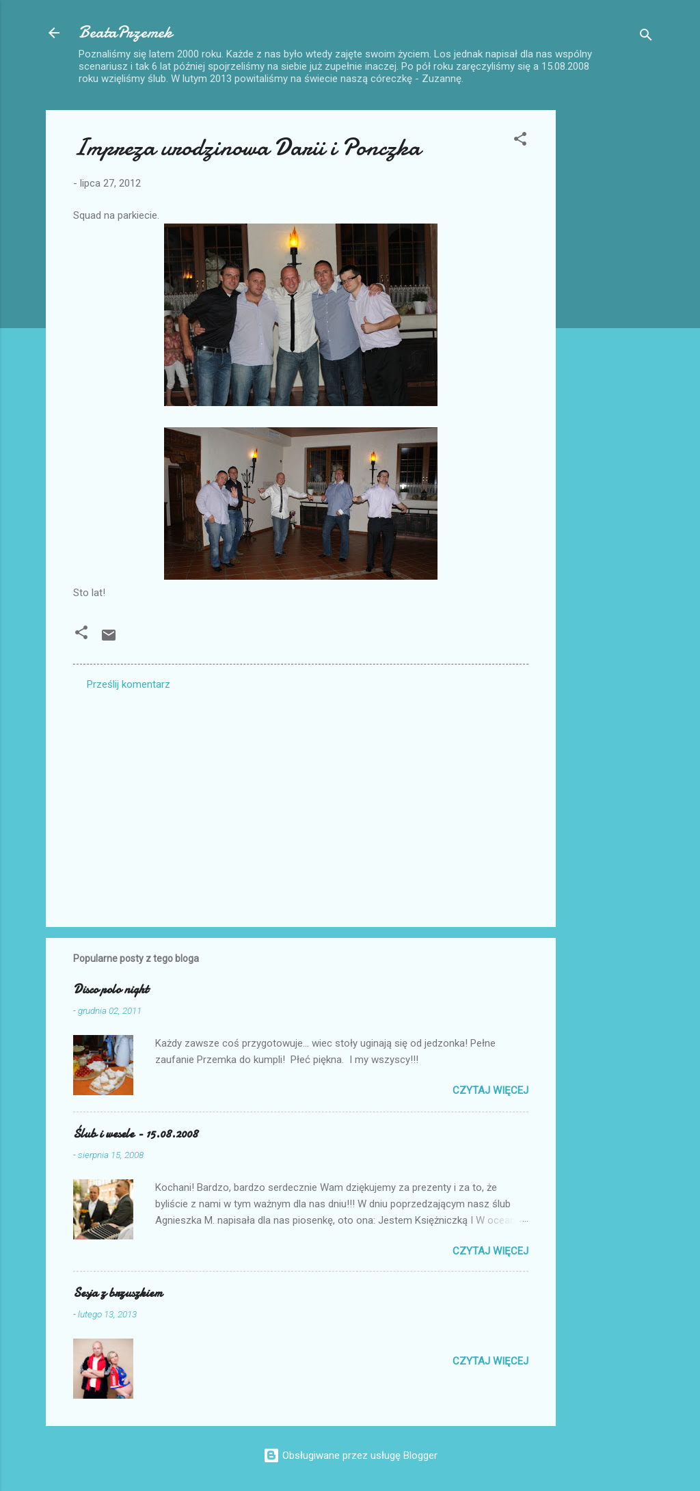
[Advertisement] (610, 315)
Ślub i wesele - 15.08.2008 (135, 1133)
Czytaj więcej (490, 1090)
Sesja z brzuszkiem (118, 1293)
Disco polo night (110, 989)
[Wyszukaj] (646, 37)
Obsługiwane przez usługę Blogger (350, 1455)
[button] (520, 141)
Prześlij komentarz (128, 684)
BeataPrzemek (125, 32)
